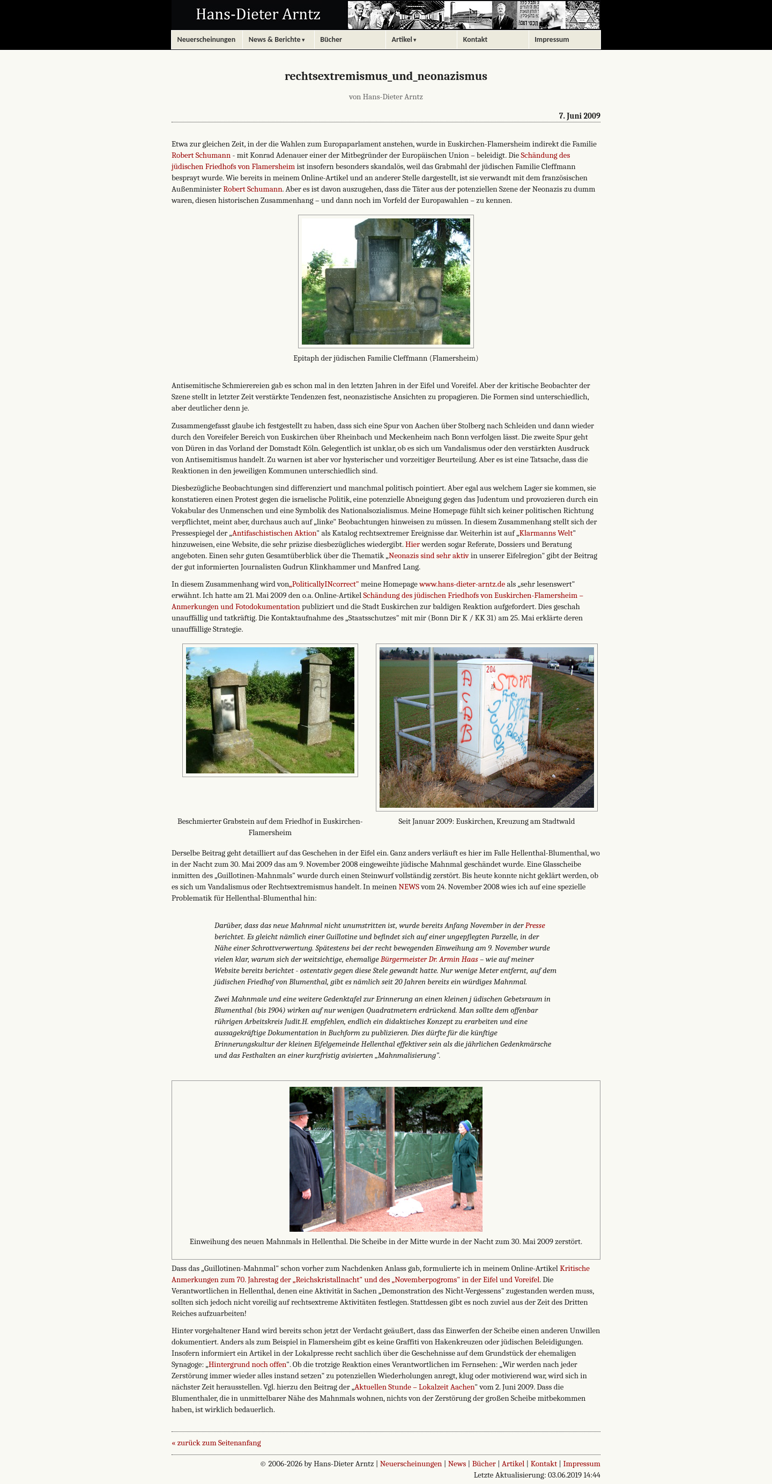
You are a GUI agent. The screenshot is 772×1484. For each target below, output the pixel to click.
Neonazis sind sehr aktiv (429, 555)
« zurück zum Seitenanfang (216, 1443)
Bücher (484, 1463)
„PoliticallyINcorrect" (324, 584)
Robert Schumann (201, 155)
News (457, 1463)
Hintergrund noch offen (247, 1364)
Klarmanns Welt (546, 533)
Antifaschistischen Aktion (274, 533)
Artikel (513, 1463)
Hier (412, 544)
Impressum (581, 1463)
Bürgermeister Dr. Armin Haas (429, 959)
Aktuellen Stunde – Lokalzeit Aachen (414, 1387)
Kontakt (544, 1463)
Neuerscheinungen (411, 1463)
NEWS (409, 886)
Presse (535, 925)
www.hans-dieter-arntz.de (462, 584)
